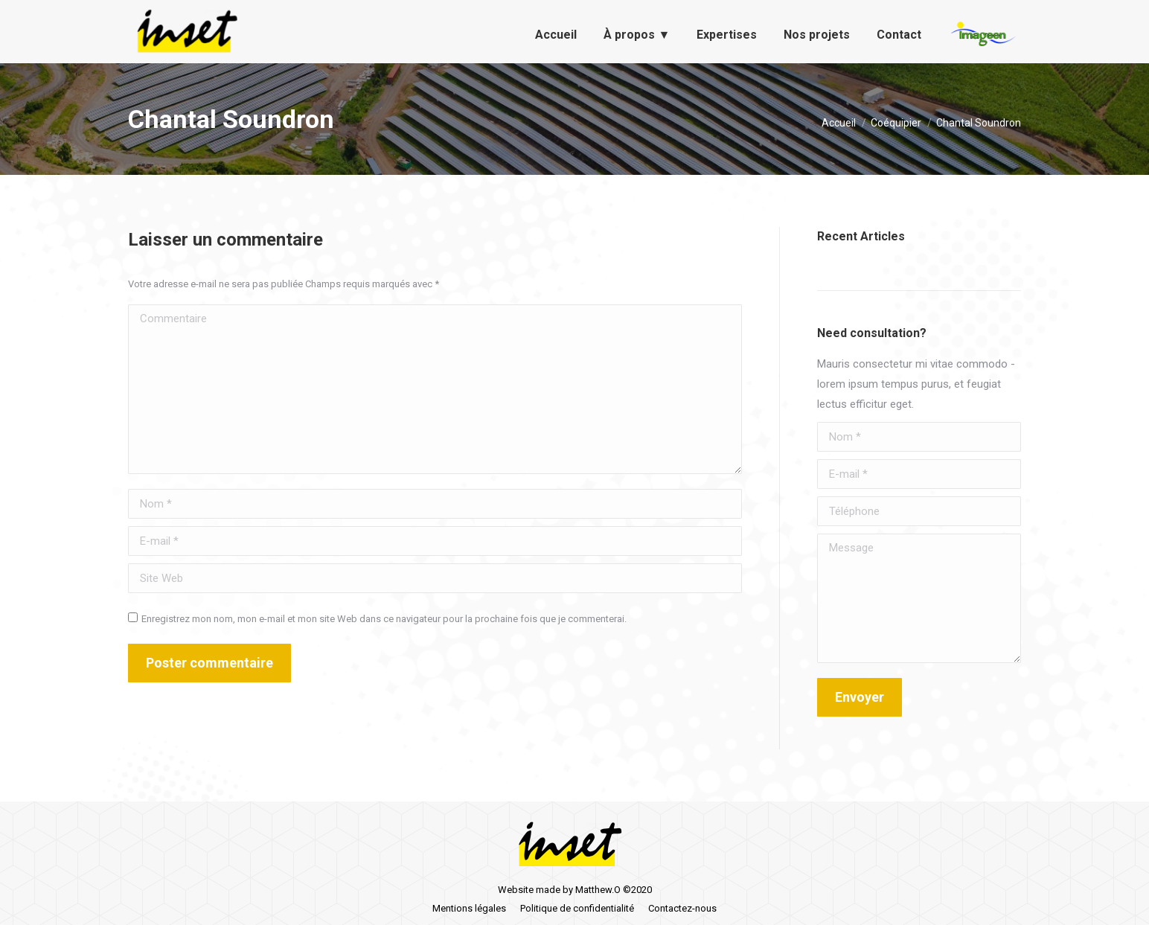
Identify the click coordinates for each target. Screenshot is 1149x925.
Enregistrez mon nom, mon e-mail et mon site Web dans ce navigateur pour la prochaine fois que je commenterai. (384, 618)
